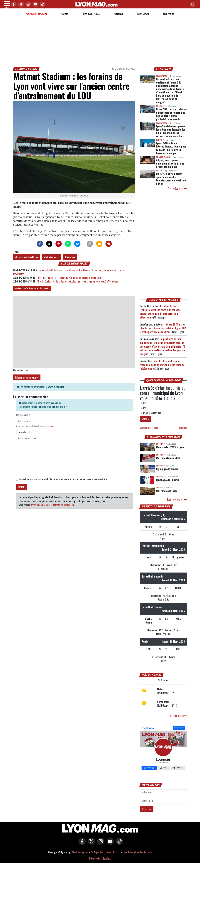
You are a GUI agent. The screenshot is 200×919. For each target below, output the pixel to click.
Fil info (64, 17)
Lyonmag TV (168, 17)
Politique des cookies (100, 856)
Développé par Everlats (100, 862)
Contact (117, 856)
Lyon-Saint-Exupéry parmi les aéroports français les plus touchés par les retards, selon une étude (170, 135)
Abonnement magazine (36, 17)
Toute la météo (178, 719)
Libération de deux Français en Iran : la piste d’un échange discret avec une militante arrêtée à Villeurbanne (160, 315)
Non (143, 411)
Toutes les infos (177, 192)
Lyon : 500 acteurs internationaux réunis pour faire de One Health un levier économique (171, 152)
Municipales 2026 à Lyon (170, 451)
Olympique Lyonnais (167, 473)
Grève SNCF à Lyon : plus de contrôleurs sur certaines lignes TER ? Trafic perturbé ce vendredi (171, 118)
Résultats (183, 431)
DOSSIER (159, 448)
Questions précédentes (149, 431)
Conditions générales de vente (137, 856)
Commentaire (23, 436)
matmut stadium (27, 261)
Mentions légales (80, 856)
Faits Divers (143, 17)
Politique (118, 17)
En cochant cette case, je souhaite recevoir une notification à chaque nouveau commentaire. (63, 483)
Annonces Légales (91, 17)
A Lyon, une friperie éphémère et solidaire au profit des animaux (170, 167)
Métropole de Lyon (166, 494)
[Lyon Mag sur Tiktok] (118, 847)
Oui (143, 406)
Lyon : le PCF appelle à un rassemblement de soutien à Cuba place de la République (162, 368)
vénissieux (52, 261)
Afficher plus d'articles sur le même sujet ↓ (32, 292)
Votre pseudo (23, 419)
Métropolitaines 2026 (168, 462)
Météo (159, 174)
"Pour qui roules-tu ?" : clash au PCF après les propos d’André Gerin (69, 281)
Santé (159, 144)
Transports (161, 80)
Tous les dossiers (177, 503)
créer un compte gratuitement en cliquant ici (52, 508)
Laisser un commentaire (26, 381)
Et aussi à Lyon (26, 72)
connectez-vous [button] (48, 429)
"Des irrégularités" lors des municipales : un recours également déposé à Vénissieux (77, 285)
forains (70, 261)
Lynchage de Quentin (167, 483)
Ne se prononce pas (150, 416)
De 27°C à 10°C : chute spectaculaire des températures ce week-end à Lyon (171, 182)
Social (159, 110)
